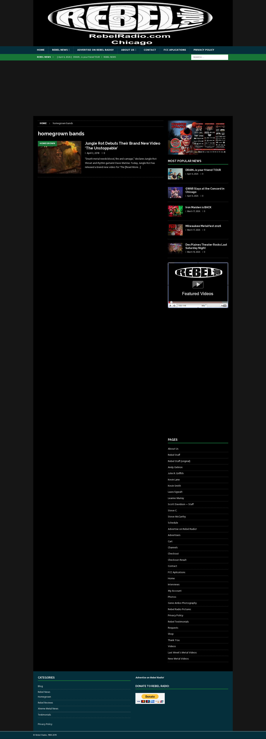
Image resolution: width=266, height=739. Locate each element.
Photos (172, 597)
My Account (175, 591)
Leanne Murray (176, 498)
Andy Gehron (175, 467)
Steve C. (172, 511)
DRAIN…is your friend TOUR (203, 169)
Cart (170, 541)
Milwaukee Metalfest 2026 (203, 226)
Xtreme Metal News (48, 709)
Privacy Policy (204, 50)
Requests (173, 628)
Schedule (173, 523)
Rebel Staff (174, 455)
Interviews (173, 585)
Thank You (174, 640)
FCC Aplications (175, 50)
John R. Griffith (176, 473)
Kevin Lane (174, 480)
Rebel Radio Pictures (179, 609)
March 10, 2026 (193, 252)
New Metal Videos (178, 659)
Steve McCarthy (177, 517)
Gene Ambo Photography (182, 603)
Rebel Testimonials (178, 622)
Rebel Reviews (45, 703)
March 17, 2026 (193, 211)
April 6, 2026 (192, 174)
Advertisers (174, 535)
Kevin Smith (174, 486)
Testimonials (44, 715)
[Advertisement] (133, 88)
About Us (127, 50)
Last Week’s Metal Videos (182, 653)
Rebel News (60, 50)
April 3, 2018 (93, 153)
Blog (40, 686)
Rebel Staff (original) (179, 461)
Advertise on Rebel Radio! (95, 50)
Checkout (173, 554)
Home (41, 50)
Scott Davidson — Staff (181, 504)
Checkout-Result (177, 560)
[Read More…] (133, 167)
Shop (171, 634)
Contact (150, 50)
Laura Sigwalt (175, 492)
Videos (172, 646)
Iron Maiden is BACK (198, 207)
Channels (173, 548)
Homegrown (44, 697)
